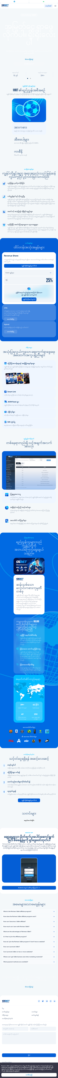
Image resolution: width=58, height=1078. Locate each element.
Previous (3, 76)
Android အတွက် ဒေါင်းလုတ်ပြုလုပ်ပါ (29, 888)
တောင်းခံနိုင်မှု (10, 319)
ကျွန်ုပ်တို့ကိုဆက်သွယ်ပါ (29, 299)
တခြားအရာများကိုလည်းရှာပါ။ (12, 1071)
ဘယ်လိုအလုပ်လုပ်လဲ (7, 1018)
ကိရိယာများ (5, 1015)
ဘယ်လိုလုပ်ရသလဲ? (29, 63)
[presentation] (15, 1048)
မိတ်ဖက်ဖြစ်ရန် (29, 59)
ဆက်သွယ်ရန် (35, 1015)
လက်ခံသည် (29, 1075)
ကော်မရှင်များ (5, 1012)
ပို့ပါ (29, 1055)
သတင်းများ (35, 1012)
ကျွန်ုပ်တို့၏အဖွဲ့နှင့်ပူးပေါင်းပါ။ (29, 266)
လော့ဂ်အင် (48, 6)
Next (55, 76)
